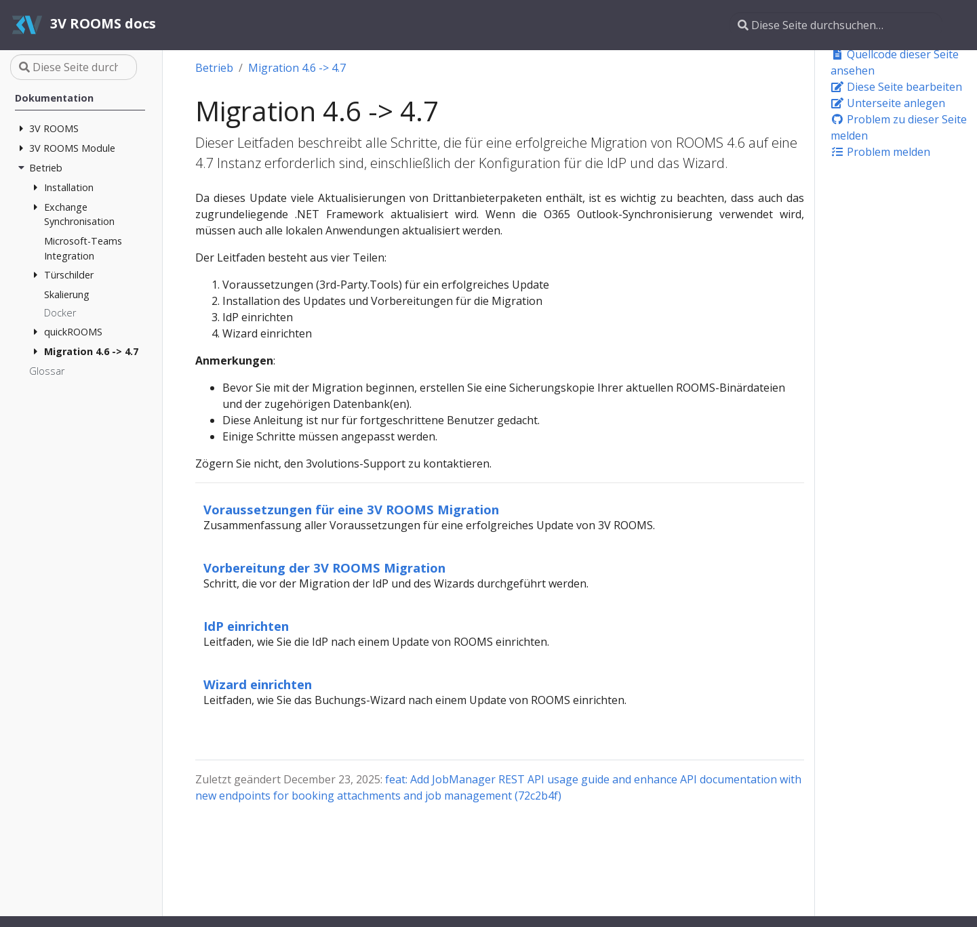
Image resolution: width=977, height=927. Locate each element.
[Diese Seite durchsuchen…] (836, 25)
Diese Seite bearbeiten (896, 86)
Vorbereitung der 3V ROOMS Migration (324, 567)
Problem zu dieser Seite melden (899, 127)
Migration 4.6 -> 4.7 (297, 67)
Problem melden (880, 151)
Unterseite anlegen (888, 103)
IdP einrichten (246, 625)
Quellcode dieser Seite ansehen (895, 62)
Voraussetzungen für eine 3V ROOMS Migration (351, 509)
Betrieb (214, 67)
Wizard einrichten (257, 684)
